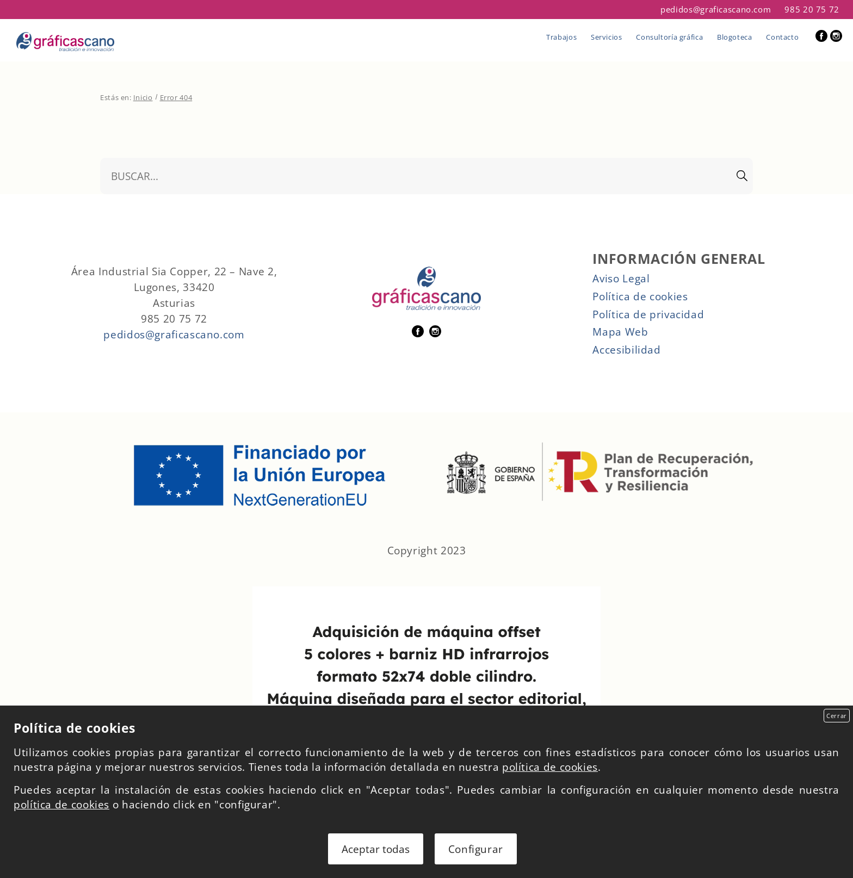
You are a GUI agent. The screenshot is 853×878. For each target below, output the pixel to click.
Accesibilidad (626, 349)
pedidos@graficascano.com (715, 9)
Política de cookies (640, 296)
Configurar (475, 849)
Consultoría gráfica (669, 37)
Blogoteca (734, 37)
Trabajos (561, 37)
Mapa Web (620, 331)
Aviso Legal (621, 278)
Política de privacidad (648, 314)
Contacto (782, 37)
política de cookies (550, 766)
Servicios (606, 37)
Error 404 (176, 97)
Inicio (143, 97)
